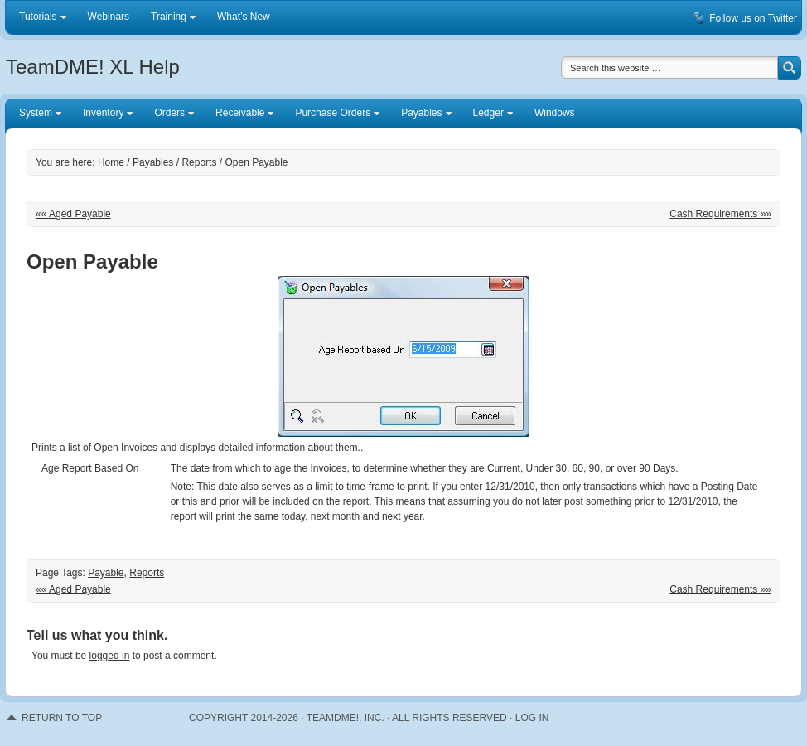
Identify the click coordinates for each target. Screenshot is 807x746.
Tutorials (38, 20)
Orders (170, 115)
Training (169, 20)
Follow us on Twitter (753, 18)
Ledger (489, 115)
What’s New (243, 16)
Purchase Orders (333, 115)
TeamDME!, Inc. (345, 718)
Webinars (108, 16)
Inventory (103, 115)
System (36, 115)
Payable (105, 573)
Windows (554, 113)
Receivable (240, 115)
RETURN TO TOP (62, 718)
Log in (532, 718)
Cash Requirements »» (720, 214)
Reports (146, 573)
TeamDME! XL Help (93, 67)
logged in (109, 655)
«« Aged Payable (73, 214)
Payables (422, 115)
